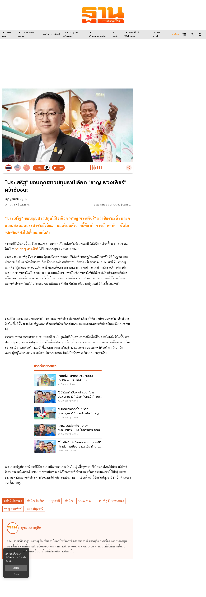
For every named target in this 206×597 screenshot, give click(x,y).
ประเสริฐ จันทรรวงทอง (110, 501)
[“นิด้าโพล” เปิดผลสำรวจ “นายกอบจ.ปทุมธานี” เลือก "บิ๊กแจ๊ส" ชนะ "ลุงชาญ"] (68, 397)
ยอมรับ (16, 568)
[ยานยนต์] (159, 34)
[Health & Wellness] (137, 34)
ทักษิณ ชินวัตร (35, 501)
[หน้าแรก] (8, 34)
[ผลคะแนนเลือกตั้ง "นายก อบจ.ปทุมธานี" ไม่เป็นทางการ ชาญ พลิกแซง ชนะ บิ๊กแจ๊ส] (68, 430)
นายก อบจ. (84, 501)
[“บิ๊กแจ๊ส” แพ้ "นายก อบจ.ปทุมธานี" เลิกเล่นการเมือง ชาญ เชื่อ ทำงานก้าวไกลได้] (68, 446)
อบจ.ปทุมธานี (35, 509)
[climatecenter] (98, 34)
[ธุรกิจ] (116, 34)
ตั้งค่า (16, 574)
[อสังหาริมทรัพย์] (51, 34)
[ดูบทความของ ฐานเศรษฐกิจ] (68, 539)
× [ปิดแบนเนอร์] (26, 550)
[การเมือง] (174, 34)
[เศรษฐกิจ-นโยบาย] (74, 34)
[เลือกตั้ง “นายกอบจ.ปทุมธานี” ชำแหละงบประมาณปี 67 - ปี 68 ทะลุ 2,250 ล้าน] (68, 380)
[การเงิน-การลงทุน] (28, 34)
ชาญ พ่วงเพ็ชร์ (13, 509)
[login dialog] (199, 34)
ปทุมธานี (54, 501)
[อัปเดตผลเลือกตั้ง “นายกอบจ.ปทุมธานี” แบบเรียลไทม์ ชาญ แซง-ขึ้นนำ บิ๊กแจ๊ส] (68, 413)
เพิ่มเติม (8, 561)
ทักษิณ (69, 501)
